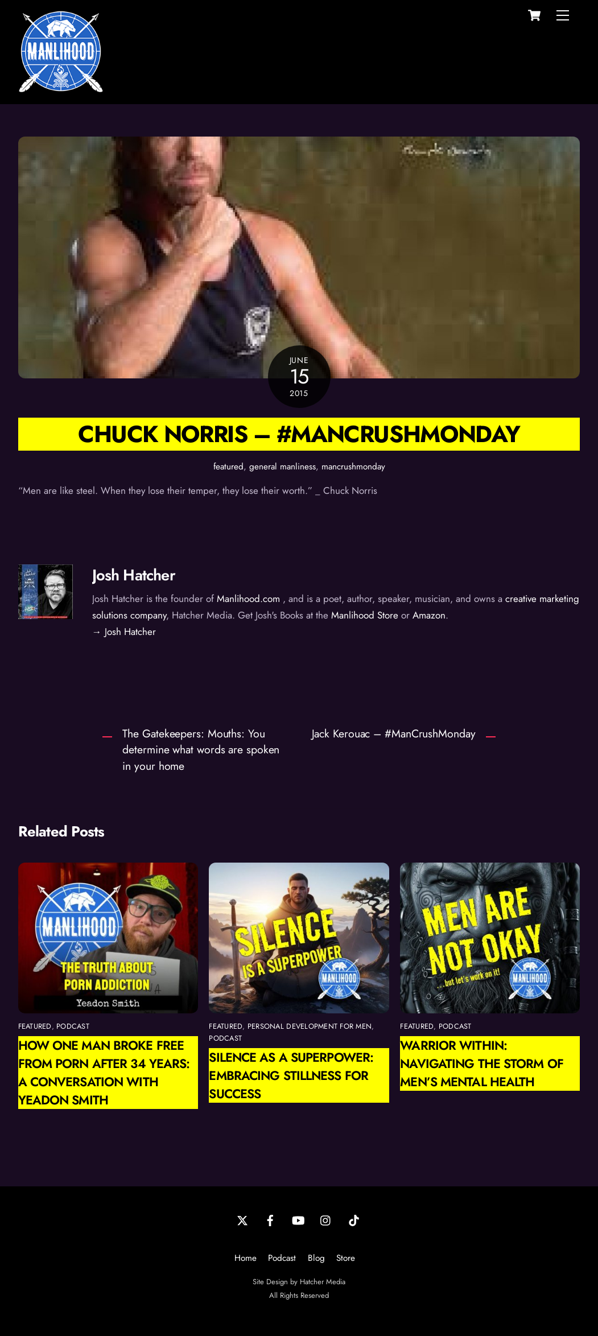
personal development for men (310, 1026)
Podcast (282, 1258)
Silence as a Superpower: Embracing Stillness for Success (291, 1075)
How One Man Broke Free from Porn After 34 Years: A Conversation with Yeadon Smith (104, 1072)
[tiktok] (354, 1220)
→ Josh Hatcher (124, 631)
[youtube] (298, 1220)
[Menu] (562, 15)
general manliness (282, 466)
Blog (316, 1258)
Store (345, 1258)
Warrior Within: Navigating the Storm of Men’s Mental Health (481, 1063)
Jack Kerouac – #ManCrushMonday (394, 733)
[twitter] (242, 1220)
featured (228, 466)
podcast (72, 1026)
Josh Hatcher (133, 575)
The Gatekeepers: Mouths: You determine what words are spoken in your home (200, 749)
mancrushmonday (353, 466)
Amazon (429, 615)
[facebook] (270, 1220)
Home (245, 1258)
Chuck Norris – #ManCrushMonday (298, 434)
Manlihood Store (364, 615)
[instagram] (326, 1220)
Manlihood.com (248, 598)
